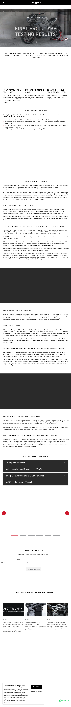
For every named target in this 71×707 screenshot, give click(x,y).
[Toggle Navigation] (3, 2)
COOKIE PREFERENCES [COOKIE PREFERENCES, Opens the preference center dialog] (36, 691)
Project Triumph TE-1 (9, 7)
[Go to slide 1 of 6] (14, 566)
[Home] (4, 11)
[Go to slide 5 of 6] (48, 566)
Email (18, 589)
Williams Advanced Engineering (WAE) (35, 499)
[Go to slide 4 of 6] (39, 566)
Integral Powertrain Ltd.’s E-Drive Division (35, 506)
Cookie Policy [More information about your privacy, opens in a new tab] (13, 702)
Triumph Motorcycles (35, 493)
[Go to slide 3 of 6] (31, 566)
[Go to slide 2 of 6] (23, 566)
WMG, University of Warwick (35, 512)
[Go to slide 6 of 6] (56, 566)
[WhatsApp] (64, 700)
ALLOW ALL (36, 687)
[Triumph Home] (36, 2)
